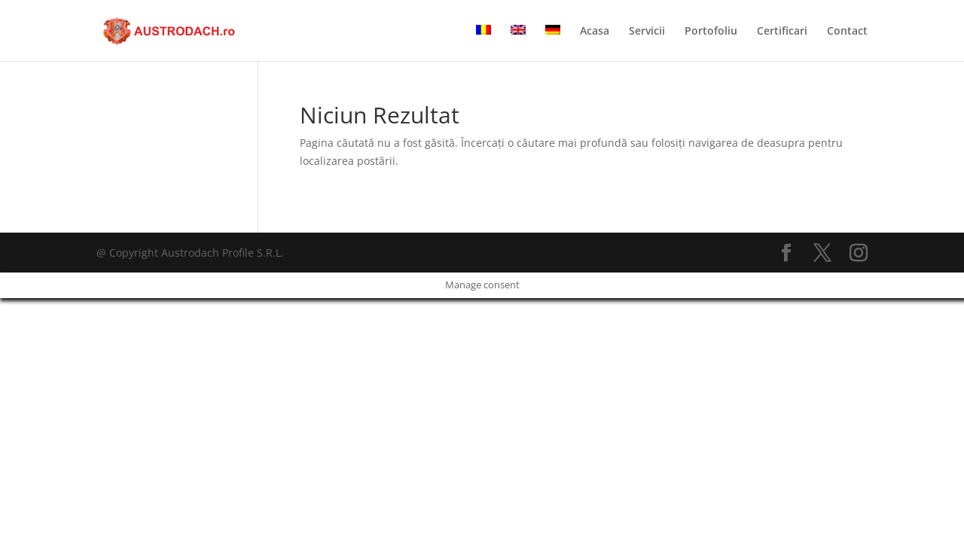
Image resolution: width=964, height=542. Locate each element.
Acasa (594, 32)
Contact (847, 32)
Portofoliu (711, 32)
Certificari (782, 32)
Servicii (647, 32)
